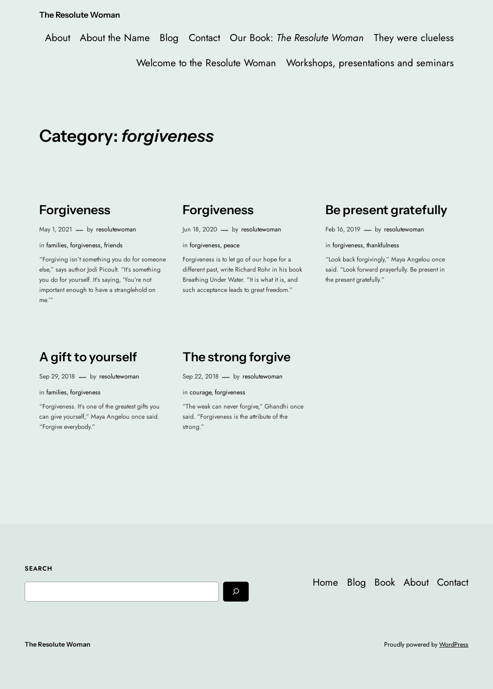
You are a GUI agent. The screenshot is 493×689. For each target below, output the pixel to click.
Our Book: (297, 37)
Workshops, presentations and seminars (370, 63)
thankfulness (382, 245)
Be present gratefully (386, 209)
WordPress (453, 644)
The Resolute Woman (79, 15)
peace (231, 245)
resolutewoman (116, 229)
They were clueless (414, 37)
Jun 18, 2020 (200, 229)
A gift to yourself (88, 356)
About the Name (115, 37)
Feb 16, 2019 (342, 229)
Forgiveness (74, 209)
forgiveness (85, 245)
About (57, 37)
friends (113, 245)
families (56, 245)
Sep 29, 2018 (57, 376)
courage (200, 392)
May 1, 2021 (55, 229)
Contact (204, 37)
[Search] (236, 592)
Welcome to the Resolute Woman (206, 63)
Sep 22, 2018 (201, 376)
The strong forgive (237, 356)
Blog (169, 37)
